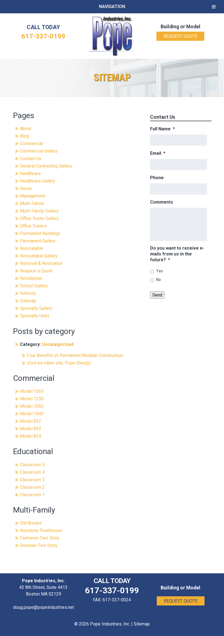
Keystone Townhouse (41, 530)
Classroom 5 (32, 464)
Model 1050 (32, 406)
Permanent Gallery (38, 241)
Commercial (31, 143)
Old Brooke (31, 523)
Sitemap (28, 300)
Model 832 (30, 421)
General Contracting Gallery (46, 166)
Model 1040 (32, 413)
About (25, 128)
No (158, 279)
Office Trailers (33, 226)
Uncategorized (57, 344)
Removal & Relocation (41, 263)
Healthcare (30, 173)
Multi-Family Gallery (39, 211)
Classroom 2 (32, 487)
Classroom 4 (32, 472)
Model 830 (30, 428)
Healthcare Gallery (37, 181)
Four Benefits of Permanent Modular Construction (75, 355)
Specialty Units (34, 315)
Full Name (162, 128)
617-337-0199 (43, 36)
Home (26, 188)
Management (32, 196)
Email (157, 153)
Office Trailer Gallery (39, 218)
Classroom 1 (32, 494)
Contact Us (30, 158)
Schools (28, 293)
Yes (159, 271)
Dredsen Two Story (39, 545)
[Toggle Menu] (213, 6)
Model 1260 (32, 391)
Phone (157, 177)
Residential (31, 278)
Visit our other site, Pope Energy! (59, 363)
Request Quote (180, 36)
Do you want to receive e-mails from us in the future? (177, 253)
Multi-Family (32, 203)
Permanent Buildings (40, 233)
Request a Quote (36, 270)
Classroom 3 (32, 479)
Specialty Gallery (36, 308)
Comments (161, 202)
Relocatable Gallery (39, 256)
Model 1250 (32, 398)
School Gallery (34, 285)
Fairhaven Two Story (39, 538)
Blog (24, 136)
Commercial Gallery (39, 151)
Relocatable (31, 248)
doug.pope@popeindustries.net (43, 607)
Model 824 (30, 436)
